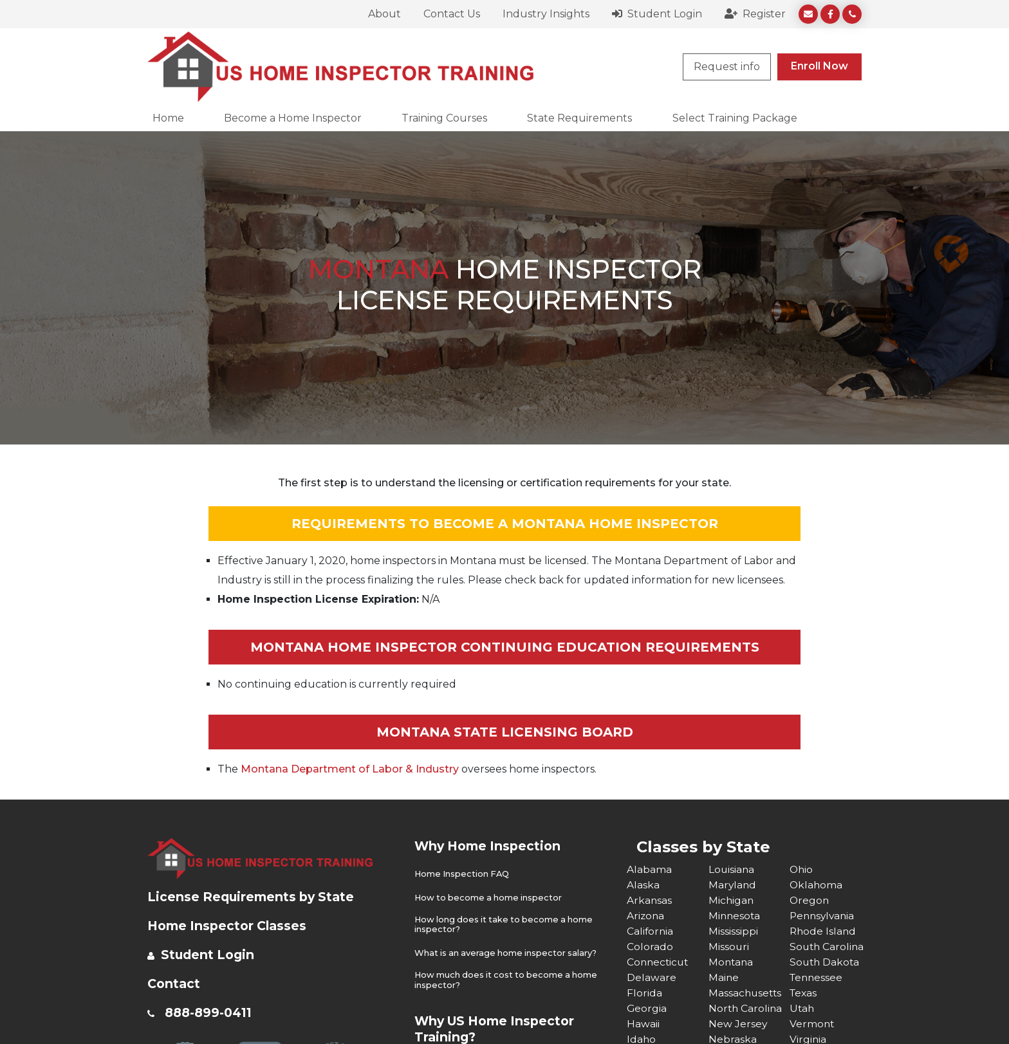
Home (168, 118)
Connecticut (659, 962)
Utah (802, 1008)
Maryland (732, 885)
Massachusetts (746, 993)
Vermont (812, 1024)
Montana (731, 962)
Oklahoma (817, 885)
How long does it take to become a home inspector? (506, 924)
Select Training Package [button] (734, 118)
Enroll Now (819, 66)
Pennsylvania (824, 916)
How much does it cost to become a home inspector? (508, 979)
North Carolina (746, 1008)
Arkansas (649, 900)
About (384, 14)
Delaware (651, 977)
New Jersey (738, 1024)
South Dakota (826, 962)
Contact (174, 983)
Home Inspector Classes (230, 925)
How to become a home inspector (490, 897)
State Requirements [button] (579, 118)
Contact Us (451, 14)
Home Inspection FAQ (463, 874)
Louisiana (731, 869)
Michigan (731, 900)
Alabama (649, 869)
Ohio (802, 869)
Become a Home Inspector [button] (293, 118)
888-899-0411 (211, 1012)
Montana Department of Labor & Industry (350, 769)
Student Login (657, 14)
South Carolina (828, 946)
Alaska (643, 885)
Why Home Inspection (490, 846)
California (650, 931)
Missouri (729, 946)
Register (755, 14)
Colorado (650, 946)
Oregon (810, 900)
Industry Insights (546, 14)
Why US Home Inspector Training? (498, 1027)
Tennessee (817, 977)
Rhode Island (824, 931)
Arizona (646, 916)
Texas (804, 993)
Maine (723, 977)
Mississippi (733, 931)
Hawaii (643, 1024)
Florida (644, 993)
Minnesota (735, 916)
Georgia (647, 1008)
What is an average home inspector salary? (507, 952)
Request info (727, 66)
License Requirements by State (253, 896)
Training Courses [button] (444, 118)
